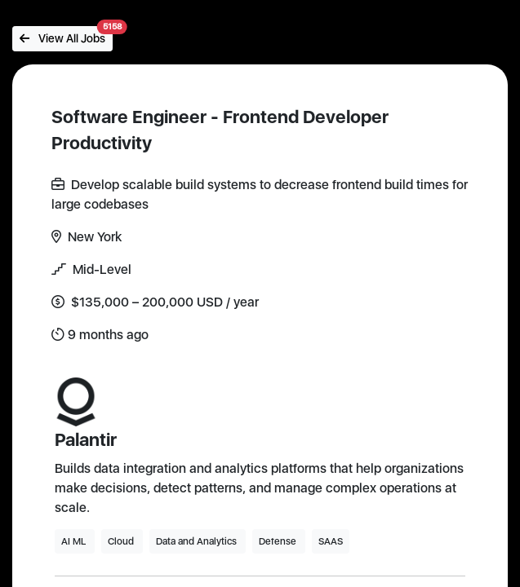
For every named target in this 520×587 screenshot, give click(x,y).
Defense (279, 541)
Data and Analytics (197, 541)
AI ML (74, 541)
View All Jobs (66, 35)
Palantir (86, 439)
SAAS (330, 541)
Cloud (122, 541)
